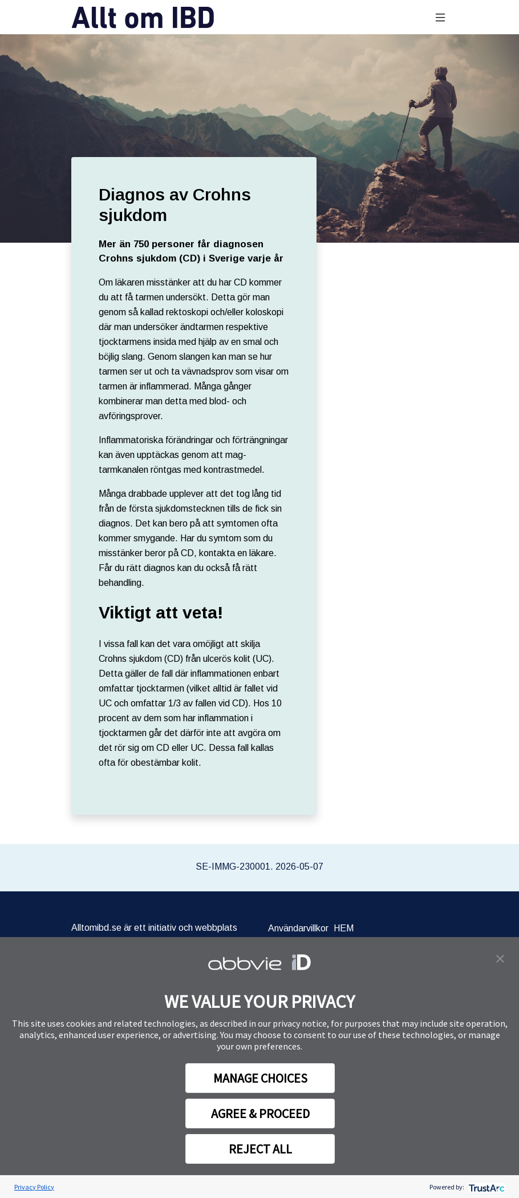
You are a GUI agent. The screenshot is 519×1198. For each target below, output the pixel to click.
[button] (500, 957)
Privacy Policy (34, 1187)
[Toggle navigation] (440, 17)
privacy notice (300, 1023)
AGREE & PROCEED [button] (260, 1113)
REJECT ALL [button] (260, 1149)
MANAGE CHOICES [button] (260, 1078)
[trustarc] (485, 1186)
